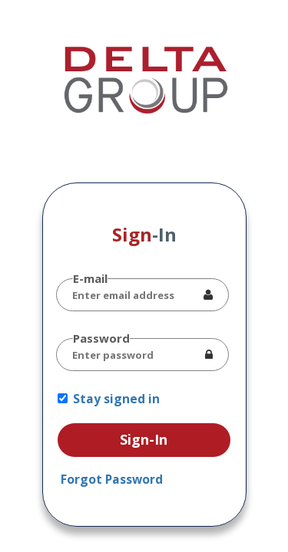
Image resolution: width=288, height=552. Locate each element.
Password (101, 338)
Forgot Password (112, 479)
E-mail (90, 278)
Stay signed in (116, 398)
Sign (144, 234)
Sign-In (143, 439)
